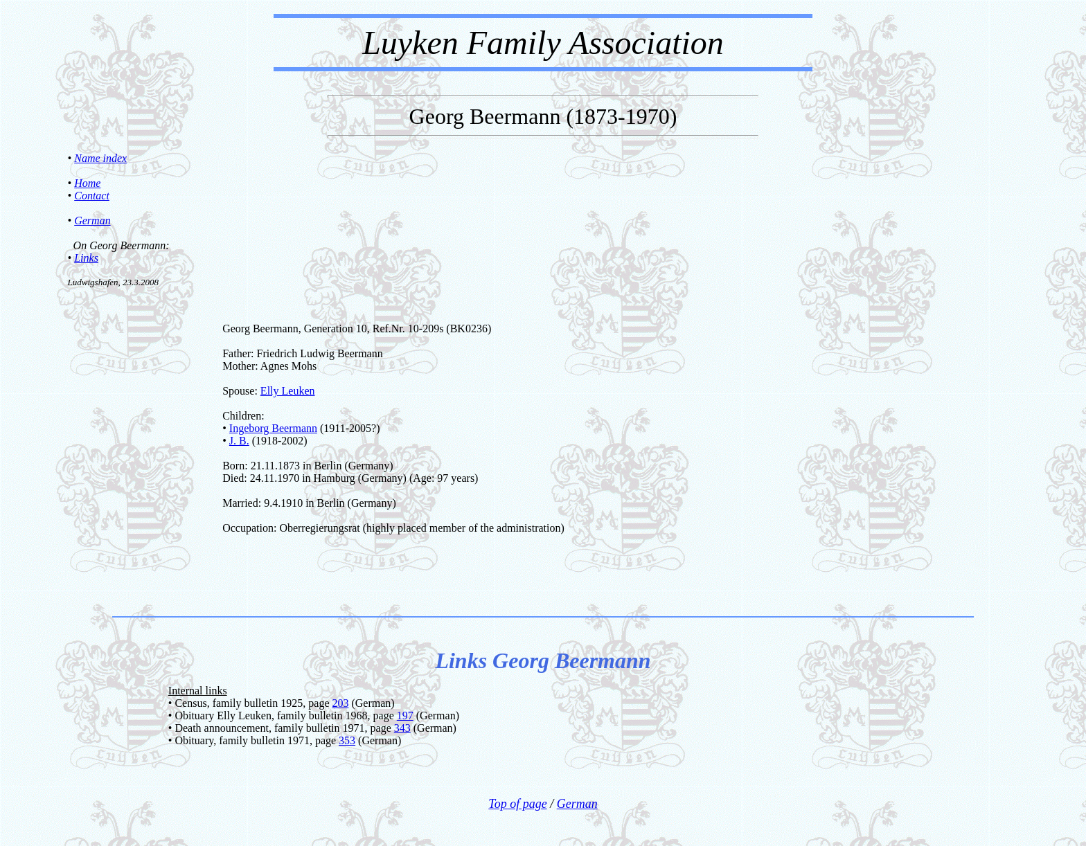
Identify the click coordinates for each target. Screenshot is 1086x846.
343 (402, 728)
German (92, 220)
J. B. (239, 441)
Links (86, 258)
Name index (100, 158)
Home (87, 183)
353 (347, 740)
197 (405, 715)
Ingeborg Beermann (273, 428)
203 (340, 703)
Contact (91, 195)
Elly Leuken (287, 391)
